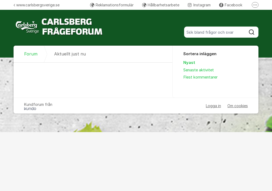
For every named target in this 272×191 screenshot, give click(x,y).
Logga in (213, 105)
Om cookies (237, 105)
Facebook (230, 5)
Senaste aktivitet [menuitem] (198, 70)
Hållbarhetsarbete (160, 5)
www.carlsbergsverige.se (37, 5)
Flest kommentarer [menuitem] (200, 77)
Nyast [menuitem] (189, 62)
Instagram (199, 5)
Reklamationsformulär (112, 5)
